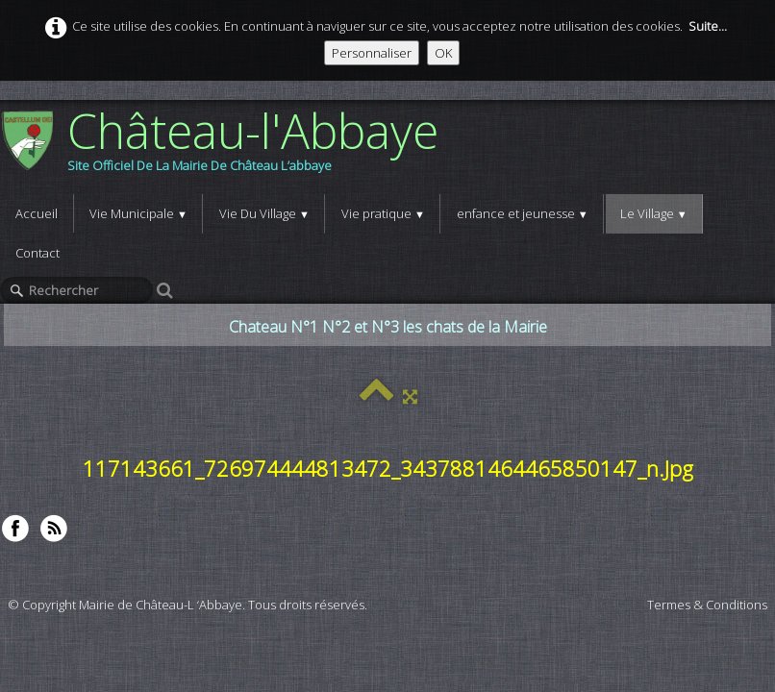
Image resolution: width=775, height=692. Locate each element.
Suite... (707, 26)
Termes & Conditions (707, 604)
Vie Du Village (264, 213)
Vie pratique (383, 213)
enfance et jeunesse (522, 213)
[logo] (226, 147)
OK (443, 53)
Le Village (654, 213)
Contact (37, 252)
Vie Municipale (138, 213)
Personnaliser (372, 53)
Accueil (36, 213)
